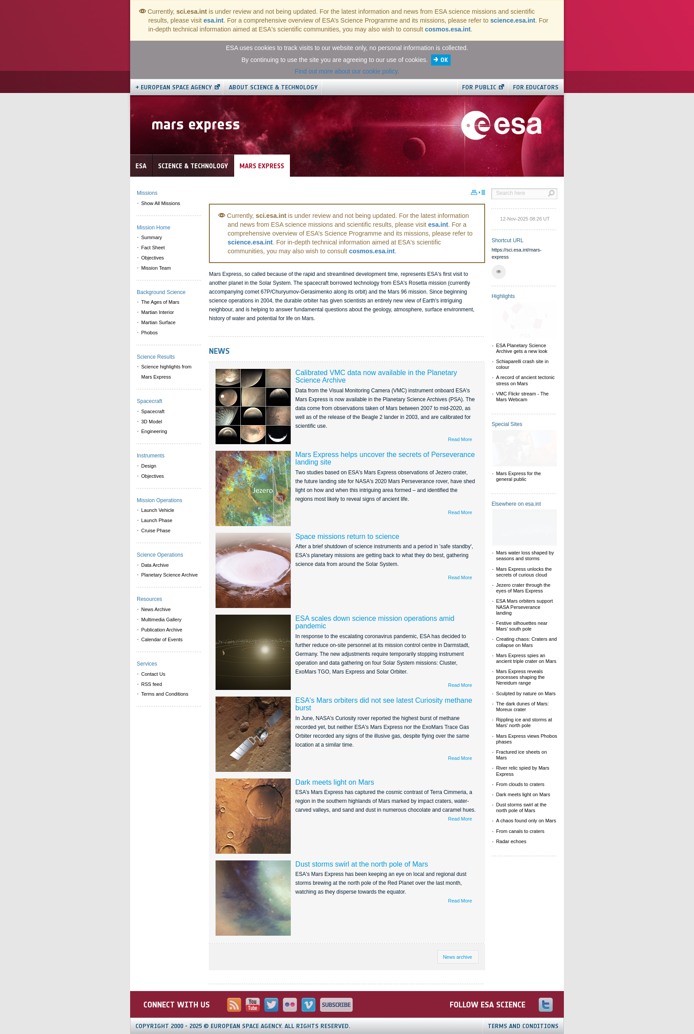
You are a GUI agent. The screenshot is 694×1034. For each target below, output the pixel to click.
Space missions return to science (347, 536)
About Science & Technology (273, 87)
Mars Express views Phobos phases (526, 738)
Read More (460, 439)
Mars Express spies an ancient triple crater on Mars (526, 658)
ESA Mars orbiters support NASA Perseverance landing (524, 606)
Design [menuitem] (148, 466)
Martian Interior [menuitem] (157, 312)
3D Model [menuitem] (151, 421)
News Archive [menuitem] (156, 609)
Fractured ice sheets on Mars (521, 754)
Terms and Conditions (523, 1026)
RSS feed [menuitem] (151, 684)
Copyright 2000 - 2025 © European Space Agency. (243, 1026)
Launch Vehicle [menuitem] (157, 510)
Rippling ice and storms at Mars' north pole (524, 722)
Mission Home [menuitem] (153, 228)
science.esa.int (513, 20)
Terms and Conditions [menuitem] (164, 694)
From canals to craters (520, 831)
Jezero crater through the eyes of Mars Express (523, 587)
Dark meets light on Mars (334, 782)
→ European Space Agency (173, 87)
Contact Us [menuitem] (153, 674)
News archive (457, 957)
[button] (499, 272)
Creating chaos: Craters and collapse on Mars (526, 641)
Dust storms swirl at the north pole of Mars (361, 864)
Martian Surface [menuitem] (158, 322)
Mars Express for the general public (518, 476)
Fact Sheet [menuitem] (153, 247)
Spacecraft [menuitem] (153, 411)
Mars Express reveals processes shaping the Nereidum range (520, 677)
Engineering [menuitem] (154, 431)
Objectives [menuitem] (152, 257)
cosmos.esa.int (447, 29)
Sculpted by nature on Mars (526, 693)
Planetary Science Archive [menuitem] (169, 574)
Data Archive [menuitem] (155, 565)
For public (479, 87)
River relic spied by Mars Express (522, 770)
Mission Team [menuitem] (156, 268)
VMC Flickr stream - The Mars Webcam (522, 396)
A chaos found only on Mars (526, 820)
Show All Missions (160, 203)
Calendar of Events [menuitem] (162, 639)
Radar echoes (511, 841)
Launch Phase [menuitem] (156, 520)
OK (444, 60)
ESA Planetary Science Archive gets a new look (521, 348)
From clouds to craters (520, 784)
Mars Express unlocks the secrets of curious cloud (524, 571)
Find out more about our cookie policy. (347, 71)
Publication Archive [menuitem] (161, 629)
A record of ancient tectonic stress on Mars (525, 380)
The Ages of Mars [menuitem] (160, 302)
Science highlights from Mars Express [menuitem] (166, 372)
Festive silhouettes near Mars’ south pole (521, 625)
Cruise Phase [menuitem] (155, 530)
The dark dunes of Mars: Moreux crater (522, 706)
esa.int (214, 20)
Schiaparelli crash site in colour (522, 364)
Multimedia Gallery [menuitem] (161, 619)
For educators (536, 87)
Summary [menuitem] (151, 237)
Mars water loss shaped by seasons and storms (525, 555)
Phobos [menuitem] (149, 332)
